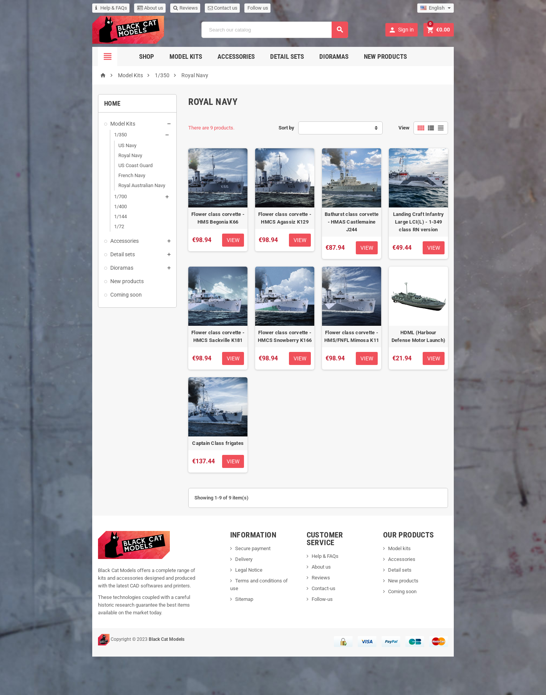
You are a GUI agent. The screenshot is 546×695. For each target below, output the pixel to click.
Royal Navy (83, 155)
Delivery (230, 605)
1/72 (71, 226)
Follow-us (329, 637)
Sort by (286, 128)
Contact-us (331, 627)
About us (103, 8)
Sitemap (231, 637)
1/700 (72, 196)
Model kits (427, 594)
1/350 (72, 135)
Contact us (175, 8)
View (451, 128)
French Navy (84, 175)
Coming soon (78, 295)
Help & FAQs (64, 8)
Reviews (138, 8)
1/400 (72, 206)
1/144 (72, 216)
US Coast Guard (88, 165)
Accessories (236, 56)
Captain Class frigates (203, 489)
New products (79, 281)
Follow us (210, 8)
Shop (146, 56)
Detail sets (287, 56)
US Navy (80, 145)
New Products (385, 56)
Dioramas (334, 56)
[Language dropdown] (483, 8)
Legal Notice (235, 616)
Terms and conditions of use (253, 627)
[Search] (274, 30)
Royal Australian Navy (94, 185)
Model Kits (185, 56)
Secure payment (239, 594)
